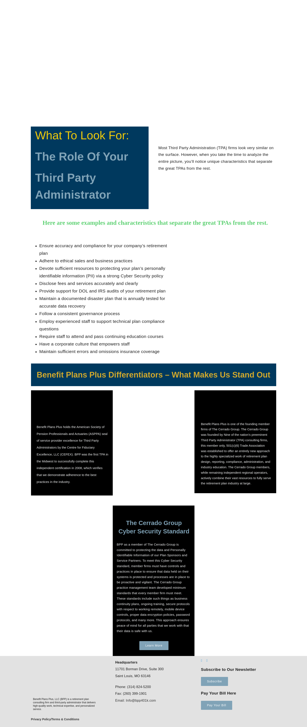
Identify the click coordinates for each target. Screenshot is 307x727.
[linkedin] (201, 660)
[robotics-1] (72, 507)
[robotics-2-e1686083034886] (235, 507)
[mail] (207, 660)
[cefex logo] (71, 396)
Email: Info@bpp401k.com (135, 700)
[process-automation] (153, 392)
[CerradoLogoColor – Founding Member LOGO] (232, 396)
